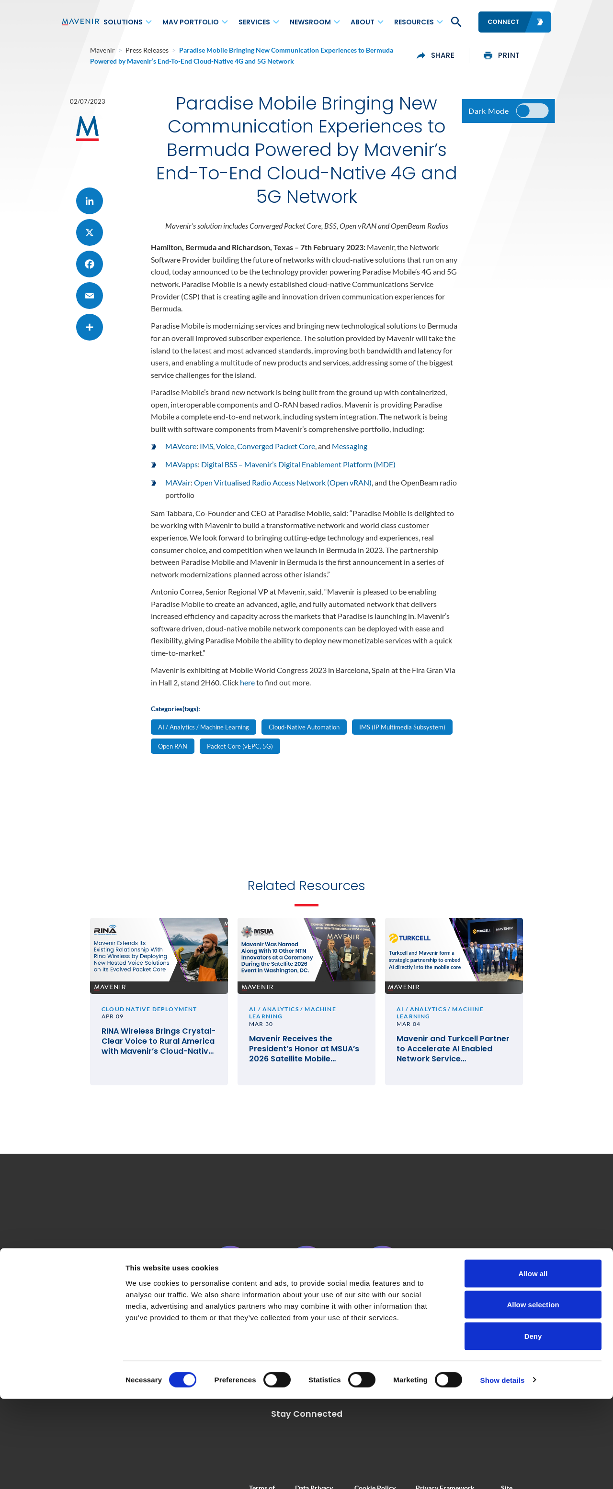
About (363, 22)
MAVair (178, 490)
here (247, 690)
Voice (225, 454)
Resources (414, 22)
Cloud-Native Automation (304, 735)
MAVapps (181, 472)
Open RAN (172, 754)
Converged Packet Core (276, 454)
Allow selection (533, 1395)
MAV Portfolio (190, 22)
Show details (502, 1470)
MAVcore (180, 454)
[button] (455, 22)
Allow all (533, 1363)
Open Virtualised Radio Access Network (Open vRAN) (283, 490)
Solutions (123, 22)
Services (254, 22)
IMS (206, 454)
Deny (533, 1426)
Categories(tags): (175, 717)
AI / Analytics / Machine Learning (203, 735)
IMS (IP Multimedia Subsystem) (402, 735)
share (464, 55)
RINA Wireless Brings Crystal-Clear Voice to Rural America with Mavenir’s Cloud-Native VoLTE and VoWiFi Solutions (138, 1062)
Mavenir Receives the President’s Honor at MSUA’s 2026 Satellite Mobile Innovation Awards (303, 1062)
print (530, 55)
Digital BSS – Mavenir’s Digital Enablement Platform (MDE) (298, 472)
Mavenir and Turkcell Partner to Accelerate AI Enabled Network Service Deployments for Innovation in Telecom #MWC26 (468, 1062)
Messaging (349, 454)
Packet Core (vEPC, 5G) (240, 754)
